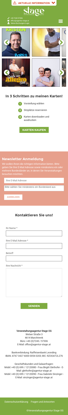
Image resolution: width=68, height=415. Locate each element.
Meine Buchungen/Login (18, 23)
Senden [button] (34, 306)
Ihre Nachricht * (14, 265)
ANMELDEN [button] (13, 197)
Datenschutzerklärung (16, 401)
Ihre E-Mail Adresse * (17, 240)
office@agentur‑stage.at (20, 21)
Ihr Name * (11, 228)
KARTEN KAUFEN (34, 130)
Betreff (9, 253)
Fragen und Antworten (43, 401)
